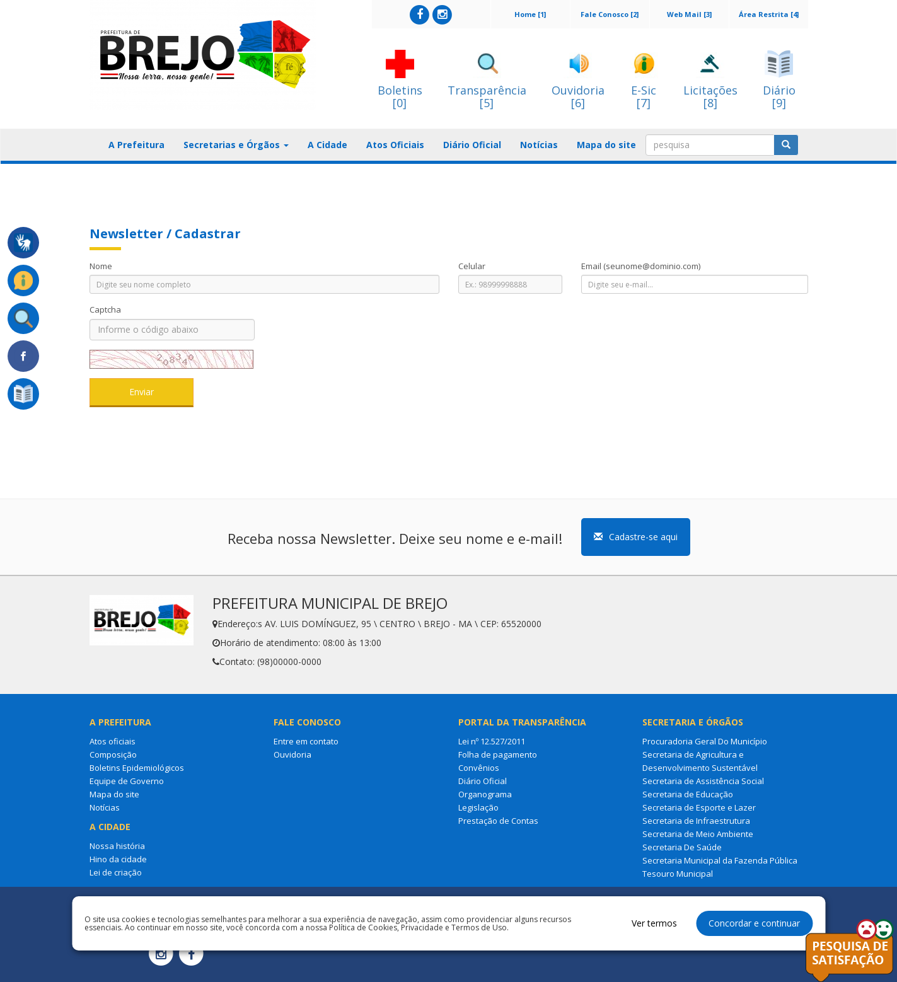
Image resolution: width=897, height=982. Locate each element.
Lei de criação (116, 872)
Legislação (478, 807)
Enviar (141, 392)
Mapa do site (606, 145)
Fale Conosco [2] (610, 14)
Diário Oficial (472, 145)
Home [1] (530, 14)
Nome (101, 266)
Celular (471, 266)
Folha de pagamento (497, 754)
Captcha (105, 309)
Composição (113, 754)
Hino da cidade (118, 859)
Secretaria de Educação (687, 794)
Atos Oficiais (395, 145)
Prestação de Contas (498, 820)
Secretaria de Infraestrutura (696, 820)
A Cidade (327, 145)
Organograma (485, 794)
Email (640, 266)
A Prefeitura (136, 145)
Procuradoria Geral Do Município (704, 741)
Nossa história (117, 846)
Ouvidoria (292, 754)
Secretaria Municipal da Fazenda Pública (719, 860)
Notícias (539, 145)
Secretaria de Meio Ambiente (697, 834)
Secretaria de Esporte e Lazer (699, 807)
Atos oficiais (113, 741)
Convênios (478, 767)
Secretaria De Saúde (682, 847)
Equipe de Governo (127, 781)
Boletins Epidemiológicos (137, 767)
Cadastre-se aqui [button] (636, 537)
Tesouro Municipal (677, 873)
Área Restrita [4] (769, 14)
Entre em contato (306, 741)
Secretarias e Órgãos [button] (236, 145)
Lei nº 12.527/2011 (491, 741)
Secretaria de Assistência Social (703, 781)
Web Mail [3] (689, 14)
